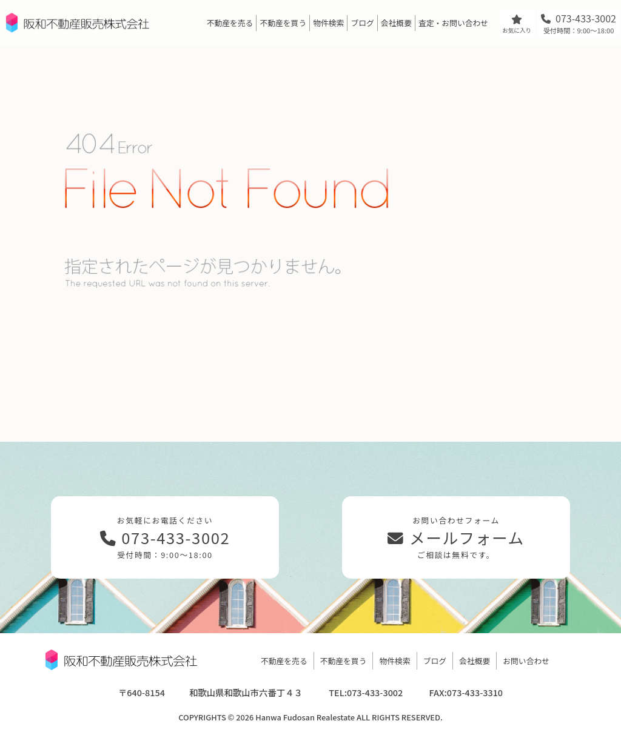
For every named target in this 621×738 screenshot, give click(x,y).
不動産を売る (230, 22)
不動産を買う (283, 22)
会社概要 (396, 22)
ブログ (362, 22)
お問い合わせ (526, 661)
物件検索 (328, 22)
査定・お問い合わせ (453, 22)
